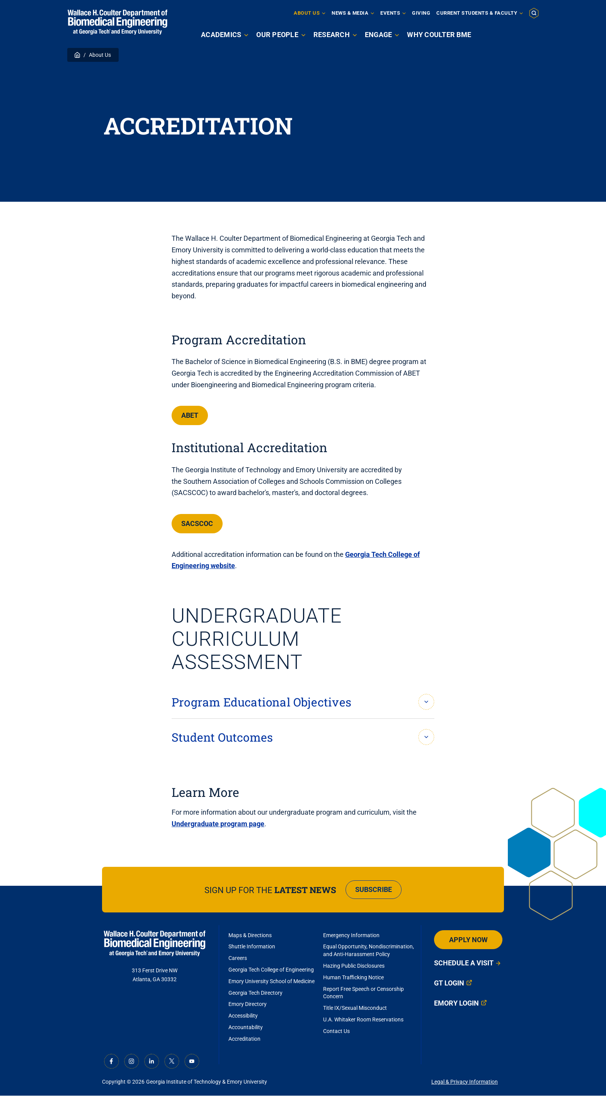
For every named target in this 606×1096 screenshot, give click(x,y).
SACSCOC (197, 523)
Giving (421, 13)
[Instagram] (131, 1061)
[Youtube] (191, 1061)
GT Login (449, 983)
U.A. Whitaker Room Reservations (363, 1019)
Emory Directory (247, 1004)
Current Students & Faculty (476, 13)
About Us (307, 13)
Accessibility (243, 1016)
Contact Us (336, 1031)
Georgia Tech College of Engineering (271, 970)
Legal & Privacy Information (464, 1082)
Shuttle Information (251, 946)
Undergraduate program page (218, 824)
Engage (378, 35)
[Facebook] (111, 1061)
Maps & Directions (250, 935)
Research (331, 35)
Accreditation (244, 1039)
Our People (277, 35)
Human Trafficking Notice (353, 977)
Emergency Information (351, 935)
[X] (171, 1061)
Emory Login (456, 1003)
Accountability (245, 1027)
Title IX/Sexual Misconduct (355, 1008)
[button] (534, 12)
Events (390, 13)
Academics (221, 35)
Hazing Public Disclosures (354, 966)
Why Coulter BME (439, 35)
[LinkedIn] (151, 1061)
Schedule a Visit (464, 963)
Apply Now (509, 34)
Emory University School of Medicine (272, 981)
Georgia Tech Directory (255, 993)
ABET (189, 415)
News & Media (350, 13)
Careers (237, 958)
